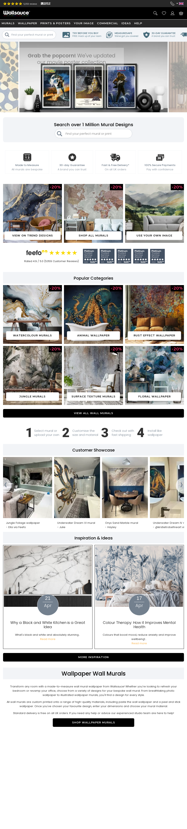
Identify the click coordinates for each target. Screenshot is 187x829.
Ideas (126, 23)
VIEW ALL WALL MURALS (93, 413)
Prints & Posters (55, 23)
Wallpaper (27, 23)
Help (138, 23)
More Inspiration (93, 657)
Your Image (84, 23)
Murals (8, 23)
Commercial (107, 23)
